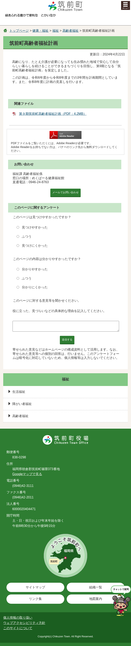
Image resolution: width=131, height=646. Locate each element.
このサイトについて (17, 628)
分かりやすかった (35, 269)
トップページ (19, 30)
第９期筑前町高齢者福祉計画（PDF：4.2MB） (53, 113)
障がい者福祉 (22, 404)
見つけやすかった (35, 227)
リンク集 (35, 599)
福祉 (55, 30)
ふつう (27, 236)
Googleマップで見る (27, 474)
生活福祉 (18, 391)
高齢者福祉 (70, 30)
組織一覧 (95, 587)
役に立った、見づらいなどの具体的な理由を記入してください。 (59, 311)
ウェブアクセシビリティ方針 (24, 623)
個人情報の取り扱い (17, 617)
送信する (67, 339)
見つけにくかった (35, 245)
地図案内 (95, 599)
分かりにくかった (35, 287)
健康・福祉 (40, 30)
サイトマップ (35, 587)
